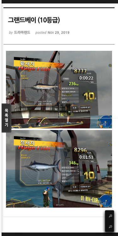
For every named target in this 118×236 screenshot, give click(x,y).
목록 (6, 118)
